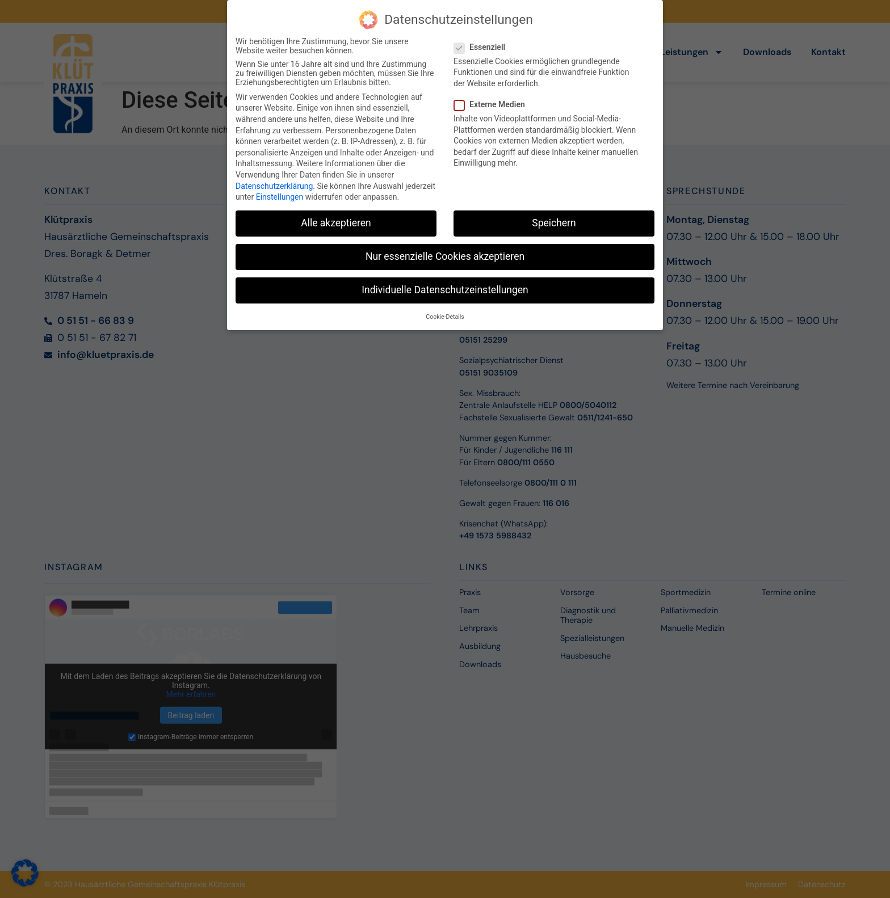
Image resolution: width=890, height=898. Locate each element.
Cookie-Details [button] (445, 314)
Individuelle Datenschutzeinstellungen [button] (445, 287)
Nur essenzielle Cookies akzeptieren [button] (445, 254)
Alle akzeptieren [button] (336, 220)
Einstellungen (280, 194)
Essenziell (483, 44)
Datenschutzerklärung (274, 183)
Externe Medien (493, 102)
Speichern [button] (554, 220)
